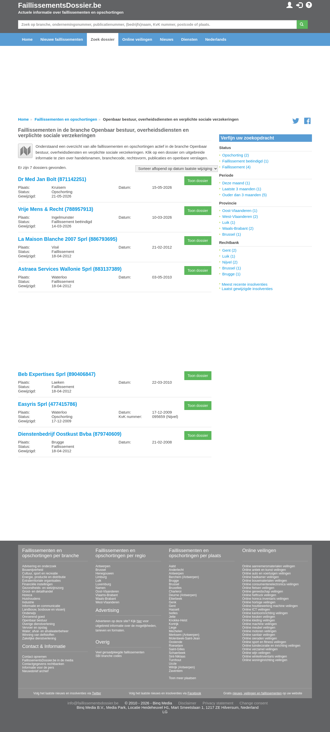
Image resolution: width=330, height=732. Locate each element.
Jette (172, 617)
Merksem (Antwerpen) (184, 635)
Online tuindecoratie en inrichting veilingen (271, 645)
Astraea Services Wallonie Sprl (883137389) (69, 269)
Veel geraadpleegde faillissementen (120, 652)
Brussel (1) (231, 234)
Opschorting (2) (235, 155)
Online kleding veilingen (258, 620)
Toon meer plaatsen (182, 678)
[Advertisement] (114, 332)
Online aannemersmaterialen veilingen (268, 566)
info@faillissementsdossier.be (93, 703)
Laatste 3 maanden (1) (241, 189)
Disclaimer (187, 703)
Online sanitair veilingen (258, 635)
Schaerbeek (177, 653)
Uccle (173, 663)
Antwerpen (103, 566)
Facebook (194, 693)
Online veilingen (137, 39)
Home (27, 39)
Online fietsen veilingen (258, 588)
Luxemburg (103, 584)
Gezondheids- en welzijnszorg (42, 588)
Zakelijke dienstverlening (39, 638)
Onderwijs (29, 613)
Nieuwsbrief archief (35, 671)
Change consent (254, 703)
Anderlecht (176, 570)
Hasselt (174, 609)
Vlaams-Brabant (107, 595)
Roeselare (176, 645)
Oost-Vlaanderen (107, 591)
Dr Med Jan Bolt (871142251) (52, 179)
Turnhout (175, 660)
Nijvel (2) (229, 262)
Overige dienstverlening (38, 624)
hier (139, 621)
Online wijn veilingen (256, 653)
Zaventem (176, 671)
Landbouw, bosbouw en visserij (43, 609)
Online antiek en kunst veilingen (264, 570)
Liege (172, 627)
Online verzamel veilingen (260, 649)
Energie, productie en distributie (44, 577)
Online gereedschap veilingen (262, 591)
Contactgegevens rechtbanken (43, 664)
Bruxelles (175, 588)
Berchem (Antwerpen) (184, 577)
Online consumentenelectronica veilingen (270, 584)
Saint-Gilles (177, 649)
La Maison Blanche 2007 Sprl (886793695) (67, 239)
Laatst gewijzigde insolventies (247, 288)
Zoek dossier (103, 39)
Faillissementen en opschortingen (66, 119)
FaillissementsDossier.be (59, 5)
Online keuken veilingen (258, 617)
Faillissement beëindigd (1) (245, 161)
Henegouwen (105, 573)
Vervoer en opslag (34, 627)
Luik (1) (228, 222)
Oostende (175, 642)
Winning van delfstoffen (38, 635)
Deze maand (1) (236, 183)
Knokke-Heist (178, 620)
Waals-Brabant (106, 599)
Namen (101, 588)
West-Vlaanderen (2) (240, 216)
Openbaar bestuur (34, 620)
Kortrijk (173, 624)
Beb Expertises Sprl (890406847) (56, 374)
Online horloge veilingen (259, 602)
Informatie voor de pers (38, 667)
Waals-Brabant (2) (237, 228)
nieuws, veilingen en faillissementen (257, 693)
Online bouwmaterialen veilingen (264, 580)
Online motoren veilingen (259, 631)
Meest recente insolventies (245, 284)
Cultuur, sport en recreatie (40, 573)
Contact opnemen (34, 657)
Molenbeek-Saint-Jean (184, 638)
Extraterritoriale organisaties (41, 580)
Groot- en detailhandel (37, 591)
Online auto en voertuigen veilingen (266, 573)
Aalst (172, 566)
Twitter (96, 693)
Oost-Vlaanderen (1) (239, 210)
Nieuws (167, 39)
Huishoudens (31, 599)
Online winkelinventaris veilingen (264, 656)
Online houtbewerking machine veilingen (270, 606)
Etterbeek (175, 599)
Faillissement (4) (236, 167)
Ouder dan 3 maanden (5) (244, 195)
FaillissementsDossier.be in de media (47, 660)
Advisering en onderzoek (39, 566)
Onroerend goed (33, 617)
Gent (172, 606)
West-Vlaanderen (108, 602)
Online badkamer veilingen (260, 577)
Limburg (101, 577)
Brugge (174, 580)
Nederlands (215, 39)
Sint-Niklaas (177, 656)
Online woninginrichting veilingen (264, 660)
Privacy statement (218, 703)
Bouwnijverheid (32, 570)
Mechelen (175, 631)
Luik (98, 580)
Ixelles (173, 613)
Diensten (189, 39)
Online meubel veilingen (258, 627)
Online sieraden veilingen (259, 638)
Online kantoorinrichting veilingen (265, 613)
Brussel (101, 570)
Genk (172, 602)
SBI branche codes (109, 656)
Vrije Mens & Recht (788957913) (55, 209)
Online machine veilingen (259, 624)
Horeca (27, 595)
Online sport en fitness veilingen (264, 642)
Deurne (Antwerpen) (183, 595)
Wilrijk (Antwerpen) (182, 667)
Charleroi (175, 591)
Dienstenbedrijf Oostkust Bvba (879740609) (69, 434)
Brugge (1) (231, 274)
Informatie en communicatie (41, 606)
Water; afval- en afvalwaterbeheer (45, 631)
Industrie (28, 602)
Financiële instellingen (37, 584)
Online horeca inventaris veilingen (265, 599)
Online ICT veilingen (256, 609)
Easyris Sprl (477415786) (47, 404)
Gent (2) (229, 250)
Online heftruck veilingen (259, 595)
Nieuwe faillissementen (61, 39)
